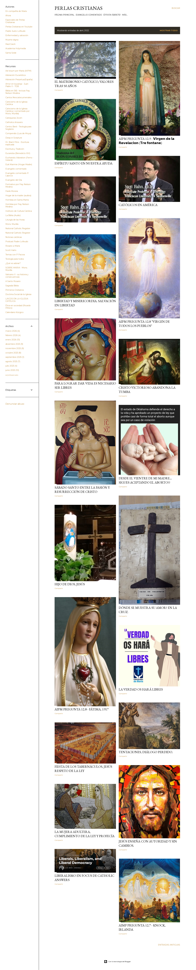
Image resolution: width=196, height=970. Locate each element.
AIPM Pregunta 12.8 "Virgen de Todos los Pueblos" (144, 323)
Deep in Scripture (13, 138)
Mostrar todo (169, 30)
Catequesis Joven (13, 118)
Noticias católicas (13, 237)
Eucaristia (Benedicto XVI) (17, 153)
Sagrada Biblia (12, 285)
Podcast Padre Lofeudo (16, 241)
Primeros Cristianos (14, 290)
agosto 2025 (12, 361)
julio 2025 (11, 366)
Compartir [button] (59, 90)
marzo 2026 (12, 331)
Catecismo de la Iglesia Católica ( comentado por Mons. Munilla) (17, 111)
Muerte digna (11, 40)
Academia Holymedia (15, 48)
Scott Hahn (10, 250)
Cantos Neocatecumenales (18, 97)
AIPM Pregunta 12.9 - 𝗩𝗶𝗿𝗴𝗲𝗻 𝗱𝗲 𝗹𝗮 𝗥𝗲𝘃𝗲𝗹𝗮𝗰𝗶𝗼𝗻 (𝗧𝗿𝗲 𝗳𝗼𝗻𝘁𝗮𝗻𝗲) (146, 141)
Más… (125, 15)
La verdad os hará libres (141, 689)
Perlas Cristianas (78, 8)
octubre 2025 (13, 353)
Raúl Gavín (10, 44)
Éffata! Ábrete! (112, 15)
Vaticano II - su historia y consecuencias (16, 275)
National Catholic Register (17, 228)
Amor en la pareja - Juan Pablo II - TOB (16, 85)
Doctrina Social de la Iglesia (18, 294)
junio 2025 (12, 370)
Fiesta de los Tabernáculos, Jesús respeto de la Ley (83, 768)
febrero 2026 (13, 335)
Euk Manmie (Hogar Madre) (18, 164)
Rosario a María (12, 246)
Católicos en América (138, 205)
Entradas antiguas (169, 945)
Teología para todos (14, 259)
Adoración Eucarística (15, 75)
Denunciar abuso (14, 404)
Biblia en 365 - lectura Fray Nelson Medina (17, 91)
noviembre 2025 (14, 348)
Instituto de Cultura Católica (18, 211)
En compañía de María (16, 11)
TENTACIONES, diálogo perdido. (146, 752)
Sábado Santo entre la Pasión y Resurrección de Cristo (82, 489)
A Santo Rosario (13, 281)
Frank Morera (11, 191)
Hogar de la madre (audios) (18, 195)
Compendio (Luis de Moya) (18, 133)
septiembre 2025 (14, 357)
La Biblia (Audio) (13, 215)
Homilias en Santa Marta (17, 200)
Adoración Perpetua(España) (19, 79)
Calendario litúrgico (14, 312)
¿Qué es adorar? (13, 263)
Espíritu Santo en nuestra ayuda (83, 163)
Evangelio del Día (13, 180)
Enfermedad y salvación (16, 35)
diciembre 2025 (14, 344)
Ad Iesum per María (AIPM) (18, 71)
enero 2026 (12, 339)
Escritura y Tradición (14, 149)
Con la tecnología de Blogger (117, 961)
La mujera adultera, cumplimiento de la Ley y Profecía (84, 834)
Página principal (64, 15)
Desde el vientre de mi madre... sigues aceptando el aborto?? (145, 480)
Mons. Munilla (11, 224)
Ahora (8, 15)
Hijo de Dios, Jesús (70, 584)
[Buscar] (176, 8)
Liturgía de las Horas (15, 220)
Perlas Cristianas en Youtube (18, 26)
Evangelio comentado (89, 15)
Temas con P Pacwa (15, 254)
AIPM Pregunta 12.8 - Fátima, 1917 (82, 709)
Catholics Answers (14, 122)
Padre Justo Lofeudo (15, 31)
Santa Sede (10, 53)
